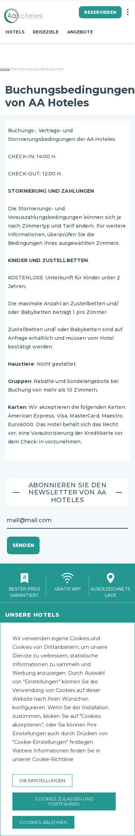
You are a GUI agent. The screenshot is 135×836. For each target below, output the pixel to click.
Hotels (15, 32)
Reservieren (100, 12)
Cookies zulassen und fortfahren (64, 801)
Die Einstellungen (42, 780)
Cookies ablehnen (43, 822)
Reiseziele (46, 32)
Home (5, 69)
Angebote (80, 32)
